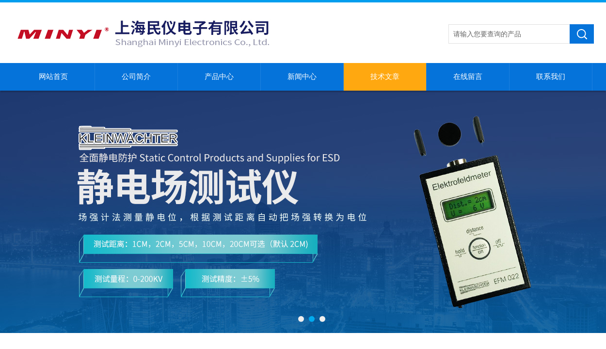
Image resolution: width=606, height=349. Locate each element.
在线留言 (467, 76)
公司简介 (136, 76)
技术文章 (384, 76)
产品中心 (219, 76)
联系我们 (550, 76)
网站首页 (53, 76)
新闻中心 (302, 76)
